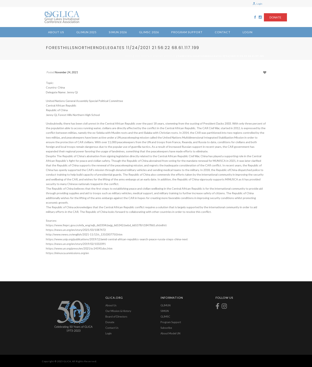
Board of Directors (116, 316)
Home (128, 56)
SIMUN (165, 311)
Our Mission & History (118, 311)
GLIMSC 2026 (149, 32)
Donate (109, 322)
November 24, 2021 (66, 72)
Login (257, 3)
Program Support (187, 32)
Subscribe (166, 327)
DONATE (275, 17)
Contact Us (111, 327)
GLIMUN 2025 (86, 32)
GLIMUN (166, 305)
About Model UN (170, 333)
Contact (222, 32)
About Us (56, 32)
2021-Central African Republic (155, 56)
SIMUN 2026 (118, 32)
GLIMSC (165, 316)
